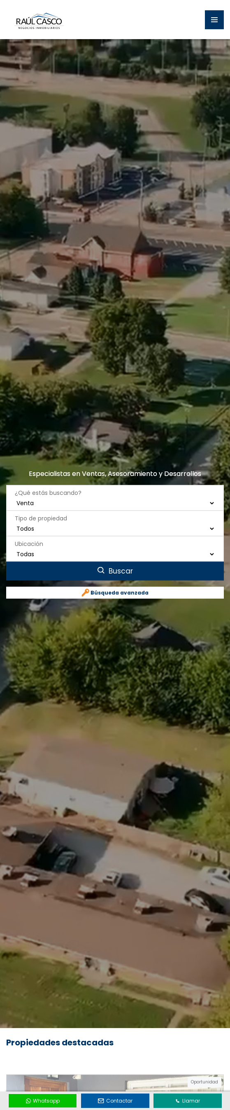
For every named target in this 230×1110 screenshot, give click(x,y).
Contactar (115, 1100)
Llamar (187, 1100)
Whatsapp (43, 1100)
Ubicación (29, 533)
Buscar (115, 560)
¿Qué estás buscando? (48, 482)
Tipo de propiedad (41, 507)
